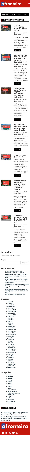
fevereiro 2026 (11, 306)
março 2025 (10, 324)
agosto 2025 (10, 316)
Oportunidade (11, 395)
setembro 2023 (11, 352)
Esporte (5, 27)
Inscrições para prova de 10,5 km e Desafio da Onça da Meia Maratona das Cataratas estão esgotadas (16, 281)
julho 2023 (10, 356)
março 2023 (10, 362)
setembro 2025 (11, 315)
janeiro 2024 (10, 346)
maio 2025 (10, 321)
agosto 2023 (10, 354)
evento (9, 383)
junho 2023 (10, 357)
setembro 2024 (11, 334)
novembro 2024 (11, 331)
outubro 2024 (11, 333)
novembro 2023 (11, 349)
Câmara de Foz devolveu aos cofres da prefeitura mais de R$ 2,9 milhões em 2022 (20, 219)
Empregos (10, 380)
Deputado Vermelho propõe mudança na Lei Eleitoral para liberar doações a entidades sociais (17, 285)
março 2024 (10, 344)
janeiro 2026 (10, 308)
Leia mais (17, 50)
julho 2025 (10, 318)
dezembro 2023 (11, 348)
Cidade (5, 90)
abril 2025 (10, 323)
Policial (9, 396)
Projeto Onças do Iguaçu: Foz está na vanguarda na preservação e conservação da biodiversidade (20, 92)
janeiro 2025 (10, 328)
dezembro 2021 (11, 367)
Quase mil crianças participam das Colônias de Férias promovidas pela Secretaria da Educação (20, 185)
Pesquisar (3, 260)
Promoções (6, 57)
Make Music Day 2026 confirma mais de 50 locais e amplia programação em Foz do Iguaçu (16, 276)
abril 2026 (10, 303)
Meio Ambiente (5, 183)
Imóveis (9, 386)
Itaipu (9, 388)
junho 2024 (10, 339)
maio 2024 (10, 341)
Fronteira (10, 385)
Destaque (10, 376)
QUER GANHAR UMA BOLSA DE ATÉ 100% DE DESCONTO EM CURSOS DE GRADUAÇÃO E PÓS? (20, 58)
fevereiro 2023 (11, 364)
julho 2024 (10, 338)
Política (9, 398)
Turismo (9, 403)
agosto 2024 (10, 336)
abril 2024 (10, 343)
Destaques (6, 156)
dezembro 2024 (11, 329)
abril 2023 (10, 361)
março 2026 (10, 305)
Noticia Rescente (12, 391)
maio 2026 (10, 301)
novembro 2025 (11, 311)
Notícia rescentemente (13, 393)
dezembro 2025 (11, 310)
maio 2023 (10, 359)
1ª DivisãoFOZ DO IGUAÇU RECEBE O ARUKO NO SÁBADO (20, 27)
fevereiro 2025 (11, 326)
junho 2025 (10, 320)
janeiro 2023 (10, 366)
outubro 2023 (11, 351)
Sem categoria (11, 401)
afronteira (18, 34)
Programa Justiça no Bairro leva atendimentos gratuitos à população (14, 272)
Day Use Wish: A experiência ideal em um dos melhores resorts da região (20, 127)
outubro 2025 (11, 313)
